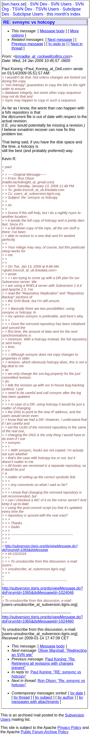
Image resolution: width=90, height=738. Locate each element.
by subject (43, 697)
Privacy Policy (69, 728)
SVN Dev (38, 4)
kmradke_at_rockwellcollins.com (42, 56)
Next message (60, 40)
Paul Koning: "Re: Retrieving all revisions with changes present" (43, 663)
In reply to (56, 44)
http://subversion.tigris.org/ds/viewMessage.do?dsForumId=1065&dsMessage (40, 548)
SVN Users (61, 4)
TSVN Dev (22, 9)
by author (66, 697)
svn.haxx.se (14, 4)
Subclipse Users (28, 14)
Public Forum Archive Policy (44, 732)
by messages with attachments (47, 699)
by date (76, 693)
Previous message (27, 44)
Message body (52, 31)
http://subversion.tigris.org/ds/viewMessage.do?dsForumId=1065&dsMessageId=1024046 (42, 590)
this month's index (63, 14)
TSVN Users (47, 9)
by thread (22, 697)
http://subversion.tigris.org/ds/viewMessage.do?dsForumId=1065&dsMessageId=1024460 (42, 619)
